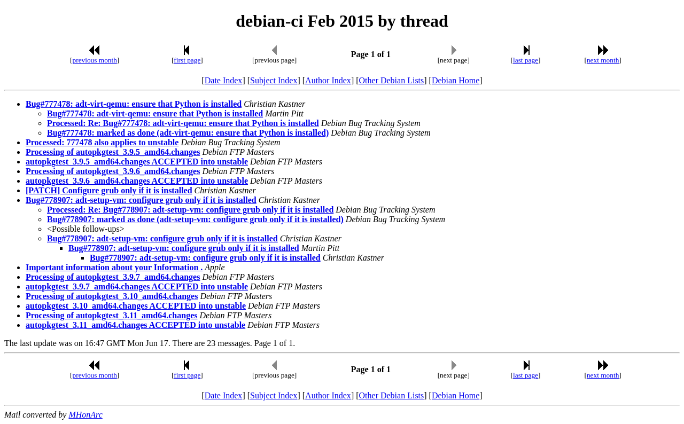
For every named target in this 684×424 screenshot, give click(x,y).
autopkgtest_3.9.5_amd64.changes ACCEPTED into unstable (137, 161)
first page (187, 60)
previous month (95, 60)
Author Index (328, 80)
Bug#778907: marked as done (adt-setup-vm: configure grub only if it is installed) (195, 219)
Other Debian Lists (391, 80)
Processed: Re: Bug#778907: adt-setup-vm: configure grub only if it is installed (190, 209)
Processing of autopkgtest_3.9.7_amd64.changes (113, 276)
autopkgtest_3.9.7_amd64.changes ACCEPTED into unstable (137, 286)
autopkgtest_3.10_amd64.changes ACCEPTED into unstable (136, 305)
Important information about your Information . (114, 267)
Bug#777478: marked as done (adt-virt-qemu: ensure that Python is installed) (188, 132)
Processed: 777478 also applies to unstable (102, 142)
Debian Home (455, 80)
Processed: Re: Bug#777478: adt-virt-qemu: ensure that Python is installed (183, 123)
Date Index (224, 80)
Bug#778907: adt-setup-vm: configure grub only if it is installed (141, 200)
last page (525, 60)
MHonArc (85, 414)
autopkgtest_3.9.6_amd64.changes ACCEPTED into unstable (137, 180)
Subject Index (273, 80)
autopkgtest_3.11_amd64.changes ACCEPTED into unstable (135, 324)
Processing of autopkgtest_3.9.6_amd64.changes (113, 171)
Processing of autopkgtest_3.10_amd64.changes (112, 296)
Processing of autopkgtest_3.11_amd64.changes (112, 315)
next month (603, 60)
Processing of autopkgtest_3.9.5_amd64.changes (113, 151)
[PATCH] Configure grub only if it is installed (109, 190)
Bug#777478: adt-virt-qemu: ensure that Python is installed (134, 103)
